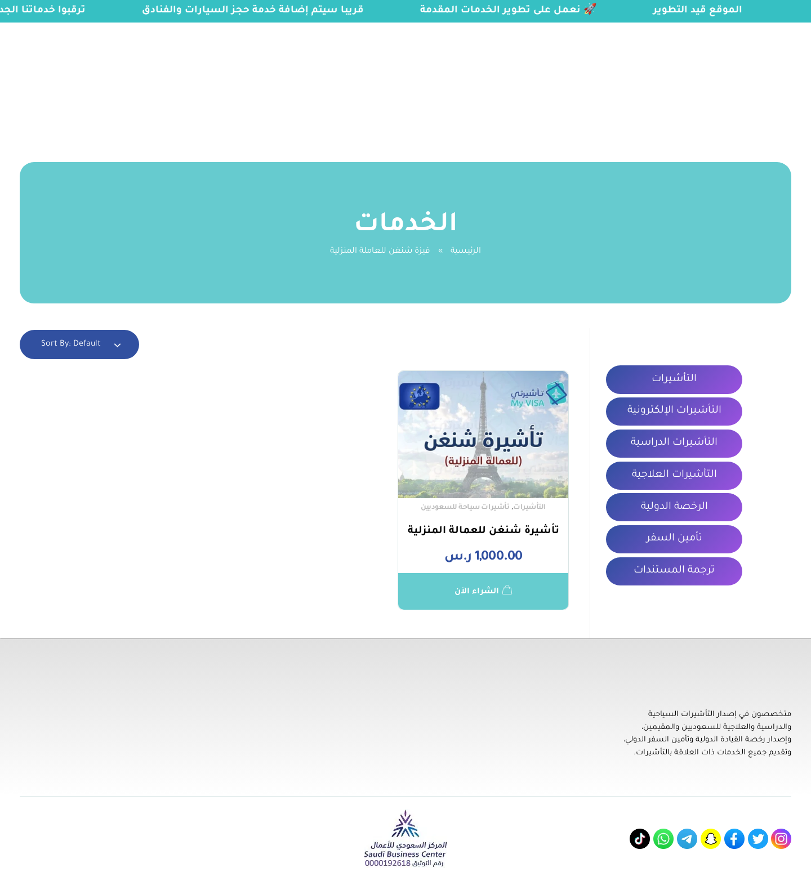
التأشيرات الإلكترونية (674, 411)
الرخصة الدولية (674, 507)
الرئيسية (466, 251)
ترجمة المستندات (674, 570)
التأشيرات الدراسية (674, 443)
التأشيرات (529, 508)
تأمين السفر (674, 538)
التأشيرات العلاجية (674, 475)
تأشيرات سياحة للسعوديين (465, 508)
